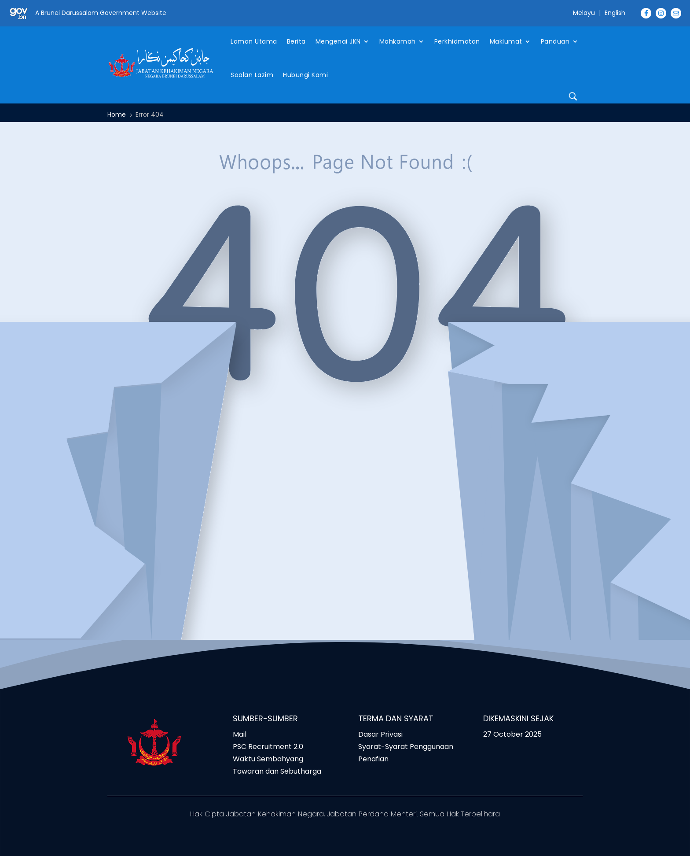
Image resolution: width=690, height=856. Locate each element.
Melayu (584, 12)
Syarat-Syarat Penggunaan (405, 747)
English (615, 12)
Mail (239, 734)
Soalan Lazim (252, 74)
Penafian (373, 759)
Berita (296, 41)
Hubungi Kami (305, 74)
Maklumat (506, 41)
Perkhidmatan (457, 41)
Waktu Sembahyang (268, 759)
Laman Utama (254, 41)
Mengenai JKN (338, 41)
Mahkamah (397, 41)
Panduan (555, 41)
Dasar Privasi (380, 734)
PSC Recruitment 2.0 (268, 747)
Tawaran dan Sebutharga (277, 771)
